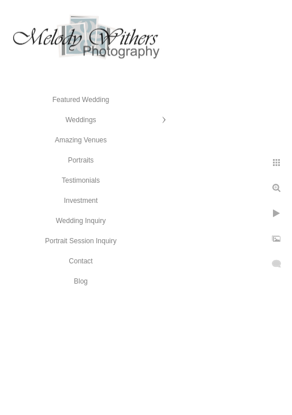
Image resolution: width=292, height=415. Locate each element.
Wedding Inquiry (81, 221)
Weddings (80, 120)
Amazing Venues (81, 140)
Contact (80, 261)
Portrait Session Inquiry (81, 241)
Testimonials (81, 180)
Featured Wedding (81, 100)
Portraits (81, 160)
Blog (81, 281)
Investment (81, 201)
